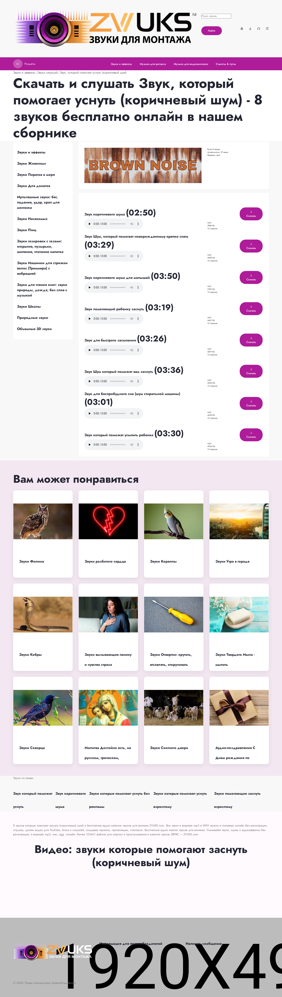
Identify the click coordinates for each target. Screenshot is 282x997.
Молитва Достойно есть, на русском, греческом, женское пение (108, 757)
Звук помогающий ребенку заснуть (114, 309)
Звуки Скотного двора (169, 747)
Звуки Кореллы (163, 561)
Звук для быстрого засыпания (110, 340)
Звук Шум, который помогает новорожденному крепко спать (136, 236)
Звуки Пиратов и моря (36, 174)
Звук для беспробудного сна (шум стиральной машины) (132, 393)
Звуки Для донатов (33, 185)
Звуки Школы (29, 306)
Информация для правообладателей (130, 943)
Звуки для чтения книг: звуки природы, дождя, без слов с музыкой (42, 290)
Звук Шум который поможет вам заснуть (119, 371)
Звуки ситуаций (47, 72)
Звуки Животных (31, 163)
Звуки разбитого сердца (105, 561)
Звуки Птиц (26, 230)
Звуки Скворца (32, 747)
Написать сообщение (204, 943)
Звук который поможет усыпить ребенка (119, 435)
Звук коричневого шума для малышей (117, 277)
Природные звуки (32, 317)
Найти (211, 31)
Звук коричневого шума (105, 214)
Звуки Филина (31, 561)
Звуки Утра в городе (232, 561)
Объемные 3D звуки (34, 328)
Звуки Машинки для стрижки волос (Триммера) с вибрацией (42, 268)
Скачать (251, 214)
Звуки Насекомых (32, 218)
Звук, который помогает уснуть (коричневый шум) (93, 72)
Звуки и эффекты (24, 72)
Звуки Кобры (30, 654)
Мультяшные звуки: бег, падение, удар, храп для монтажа (38, 202)
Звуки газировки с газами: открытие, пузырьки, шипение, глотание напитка (40, 246)
